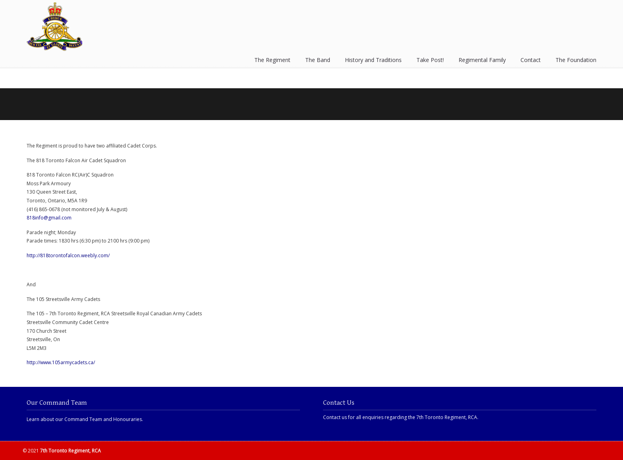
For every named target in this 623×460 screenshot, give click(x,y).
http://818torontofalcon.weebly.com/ (68, 255)
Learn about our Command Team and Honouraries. (85, 419)
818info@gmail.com (49, 217)
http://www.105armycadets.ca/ (61, 362)
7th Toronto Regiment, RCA (54, 26)
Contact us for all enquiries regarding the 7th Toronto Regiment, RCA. (400, 417)
